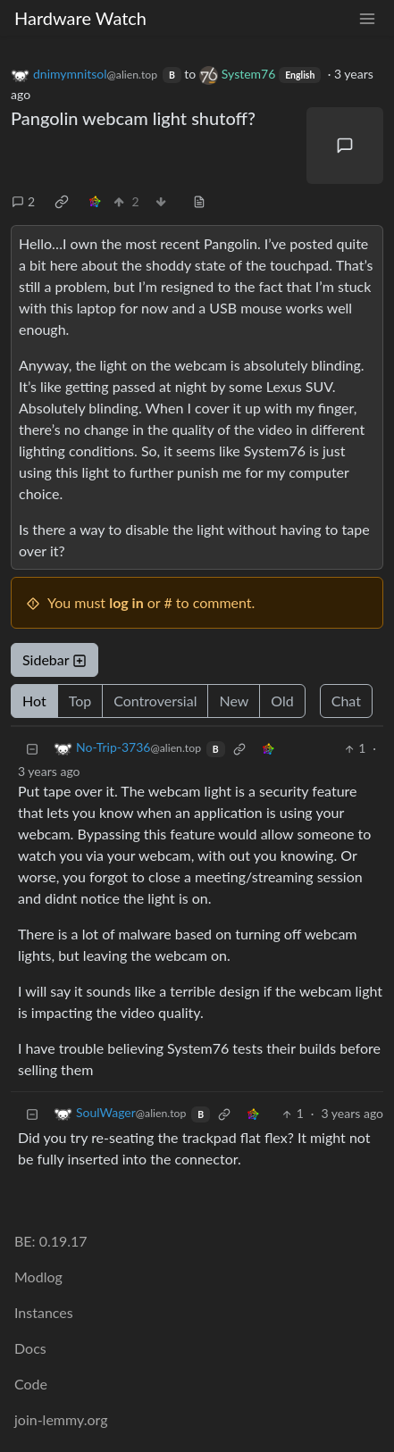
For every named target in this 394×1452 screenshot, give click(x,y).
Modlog (38, 1276)
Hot (34, 700)
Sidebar (54, 659)
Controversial (155, 700)
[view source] (199, 201)
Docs (30, 1347)
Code (30, 1383)
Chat (346, 700)
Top (80, 700)
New (233, 700)
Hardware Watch (80, 18)
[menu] (367, 18)
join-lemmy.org (60, 1419)
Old (282, 700)
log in (126, 602)
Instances (43, 1312)
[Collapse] (32, 748)
